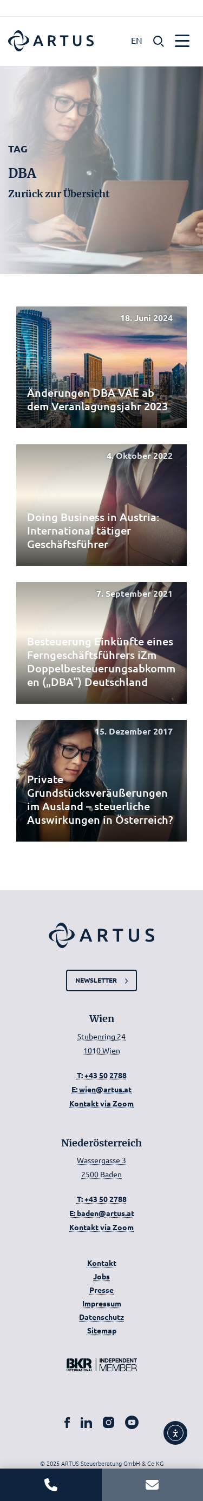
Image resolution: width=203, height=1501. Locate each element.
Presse (101, 1290)
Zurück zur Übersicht (58, 194)
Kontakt (101, 1262)
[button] (158, 40)
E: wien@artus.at (101, 1089)
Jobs (101, 1276)
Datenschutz (101, 1317)
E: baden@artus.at (101, 1213)
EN (136, 40)
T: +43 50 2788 (102, 1075)
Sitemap (101, 1330)
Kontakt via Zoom (101, 1103)
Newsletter (96, 980)
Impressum (101, 1303)
